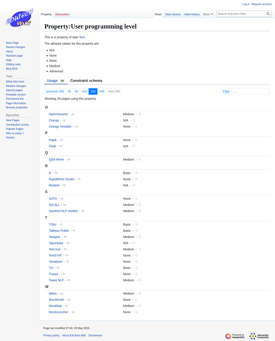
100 (84, 91)
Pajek (53, 140)
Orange (54, 120)
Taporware (56, 243)
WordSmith (56, 299)
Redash (54, 185)
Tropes (53, 274)
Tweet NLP (56, 280)
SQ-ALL (54, 205)
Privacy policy (51, 335)
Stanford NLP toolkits (63, 211)
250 (93, 91)
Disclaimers (95, 335)
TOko (52, 224)
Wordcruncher (58, 312)
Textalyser (56, 261)
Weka (53, 293)
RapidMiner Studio (61, 179)
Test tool (54, 249)
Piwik (52, 146)
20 (69, 91)
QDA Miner (56, 159)
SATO (53, 198)
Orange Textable (60, 126)
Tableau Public (59, 230)
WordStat (55, 306)
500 (101, 91)
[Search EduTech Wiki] (243, 14)
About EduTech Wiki (74, 335)
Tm (51, 268)
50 (76, 91)
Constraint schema (86, 80)
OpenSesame (58, 114)
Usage (56, 81)
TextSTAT (55, 255)
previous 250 (55, 91)
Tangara (54, 237)
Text (82, 37)
